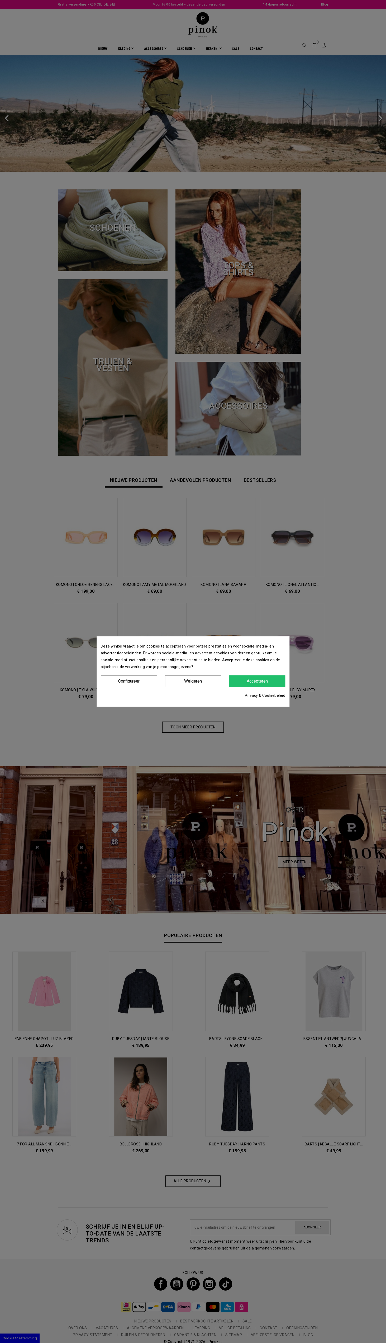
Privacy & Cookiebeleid (265, 695)
